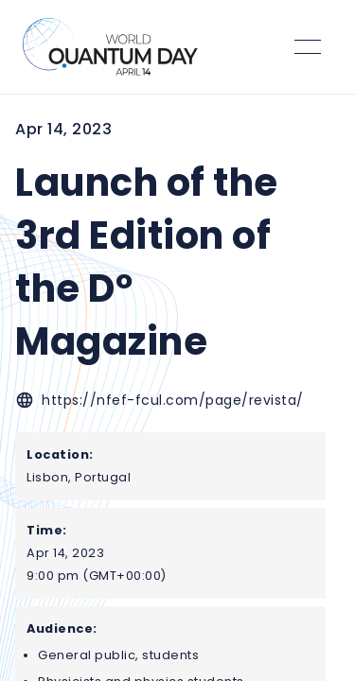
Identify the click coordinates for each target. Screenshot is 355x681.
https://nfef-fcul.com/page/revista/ (173, 400)
